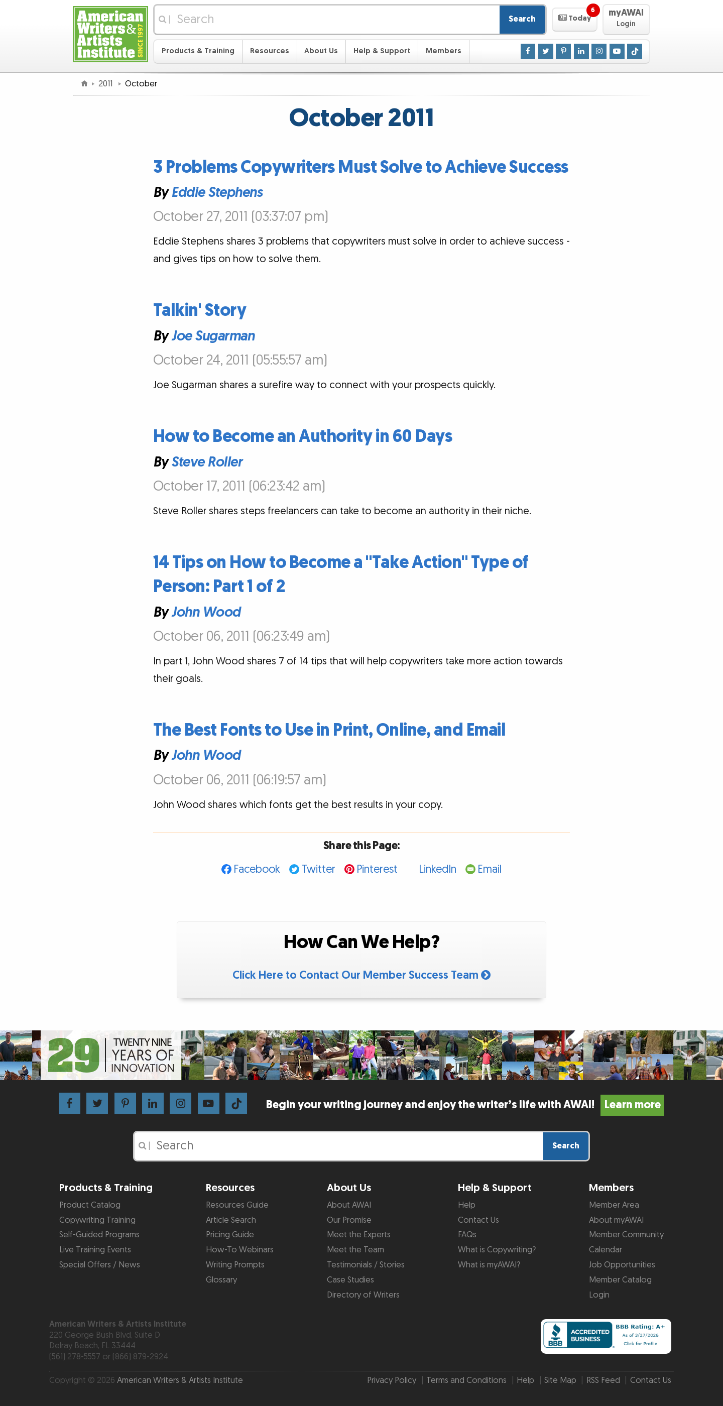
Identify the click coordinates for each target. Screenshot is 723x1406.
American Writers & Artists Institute (180, 1380)
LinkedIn (437, 869)
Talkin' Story (200, 310)
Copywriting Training (97, 1220)
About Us (321, 51)
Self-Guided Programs (99, 1234)
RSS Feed (603, 1380)
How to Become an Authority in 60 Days (302, 436)
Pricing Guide (230, 1234)
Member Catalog (620, 1279)
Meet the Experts (359, 1234)
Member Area (614, 1205)
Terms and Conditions (466, 1380)
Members (443, 51)
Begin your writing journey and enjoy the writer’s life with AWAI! (465, 1105)
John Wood (205, 613)
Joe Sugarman (212, 336)
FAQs (467, 1234)
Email (489, 869)
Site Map (560, 1380)
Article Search (231, 1220)
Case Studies (350, 1279)
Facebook (256, 869)
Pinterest (377, 869)
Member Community (626, 1234)
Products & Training (198, 51)
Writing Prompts (235, 1264)
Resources (269, 51)
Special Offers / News (99, 1264)
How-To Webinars (240, 1249)
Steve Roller (206, 462)
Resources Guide (237, 1205)
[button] (574, 20)
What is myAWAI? (489, 1264)
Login (599, 1295)
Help (466, 1205)
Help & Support (381, 51)
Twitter (318, 869)
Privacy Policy (391, 1380)
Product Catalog (89, 1205)
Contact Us (478, 1220)
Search (522, 19)
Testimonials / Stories (366, 1264)
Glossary (221, 1279)
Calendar (605, 1249)
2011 (106, 83)
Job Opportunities (622, 1264)
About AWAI (349, 1205)
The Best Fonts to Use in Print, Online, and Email (329, 730)
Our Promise (349, 1220)
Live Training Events (95, 1249)
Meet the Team (355, 1249)
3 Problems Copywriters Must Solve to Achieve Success (360, 167)
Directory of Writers (363, 1295)
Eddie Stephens (216, 193)
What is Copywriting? (497, 1249)
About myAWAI (616, 1220)
